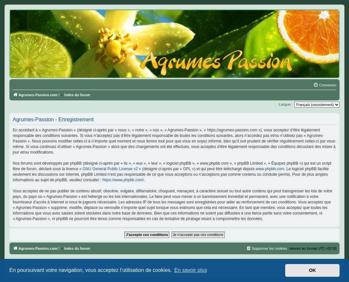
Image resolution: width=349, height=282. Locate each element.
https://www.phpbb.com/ (123, 180)
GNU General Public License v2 (110, 169)
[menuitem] (324, 85)
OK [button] (312, 270)
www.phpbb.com (270, 169)
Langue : (286, 104)
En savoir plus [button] (190, 270)
